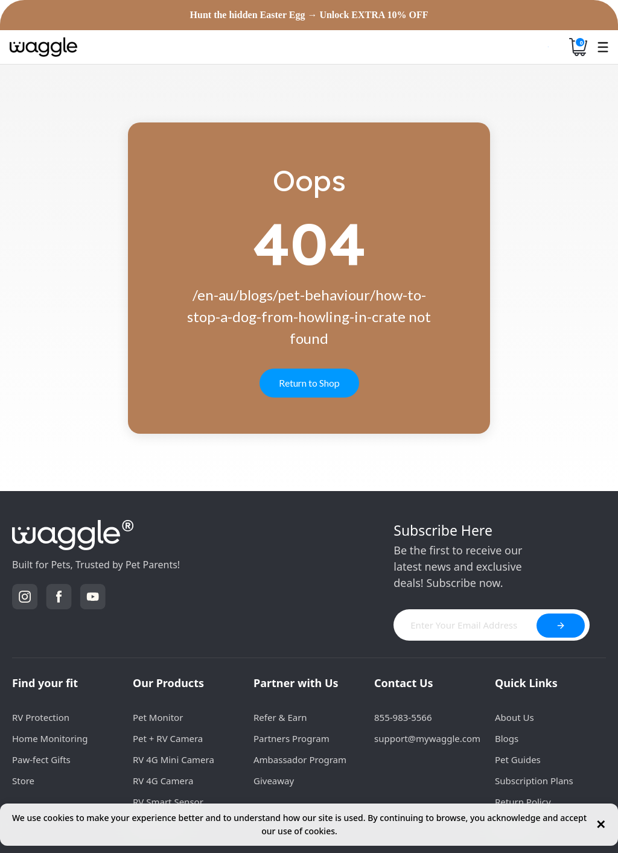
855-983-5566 (403, 717)
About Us (514, 717)
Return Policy (523, 802)
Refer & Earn (280, 717)
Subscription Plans (534, 781)
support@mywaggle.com (427, 738)
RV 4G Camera (163, 781)
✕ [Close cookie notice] (601, 824)
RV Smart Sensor (168, 802)
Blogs (506, 738)
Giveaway (273, 781)
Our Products (168, 683)
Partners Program (291, 738)
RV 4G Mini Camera (173, 759)
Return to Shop (309, 382)
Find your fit (45, 683)
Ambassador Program (299, 759)
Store (23, 781)
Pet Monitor (158, 717)
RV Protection (40, 717)
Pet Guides (518, 759)
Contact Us (403, 683)
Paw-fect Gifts (41, 759)
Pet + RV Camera (168, 738)
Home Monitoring (50, 738)
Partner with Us (296, 683)
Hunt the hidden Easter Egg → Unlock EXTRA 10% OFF (309, 15)
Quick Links (526, 683)
